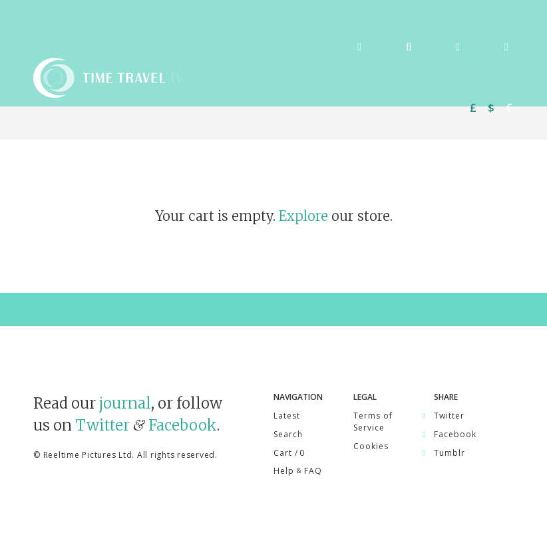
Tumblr (449, 452)
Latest (287, 415)
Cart (289, 452)
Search (288, 434)
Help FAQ (298, 470)
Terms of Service (373, 421)
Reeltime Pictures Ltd (87, 454)
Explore (303, 216)
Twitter (102, 425)
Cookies (371, 446)
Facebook (182, 425)
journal (125, 403)
